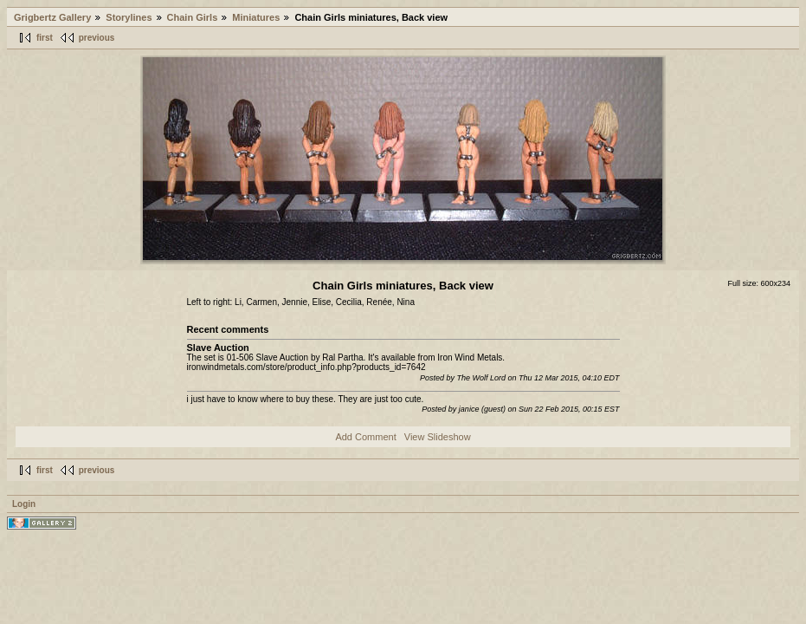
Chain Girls (192, 17)
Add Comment (365, 437)
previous (97, 37)
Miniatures (256, 17)
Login (23, 504)
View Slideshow (437, 437)
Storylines (129, 17)
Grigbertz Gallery (52, 17)
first (44, 37)
